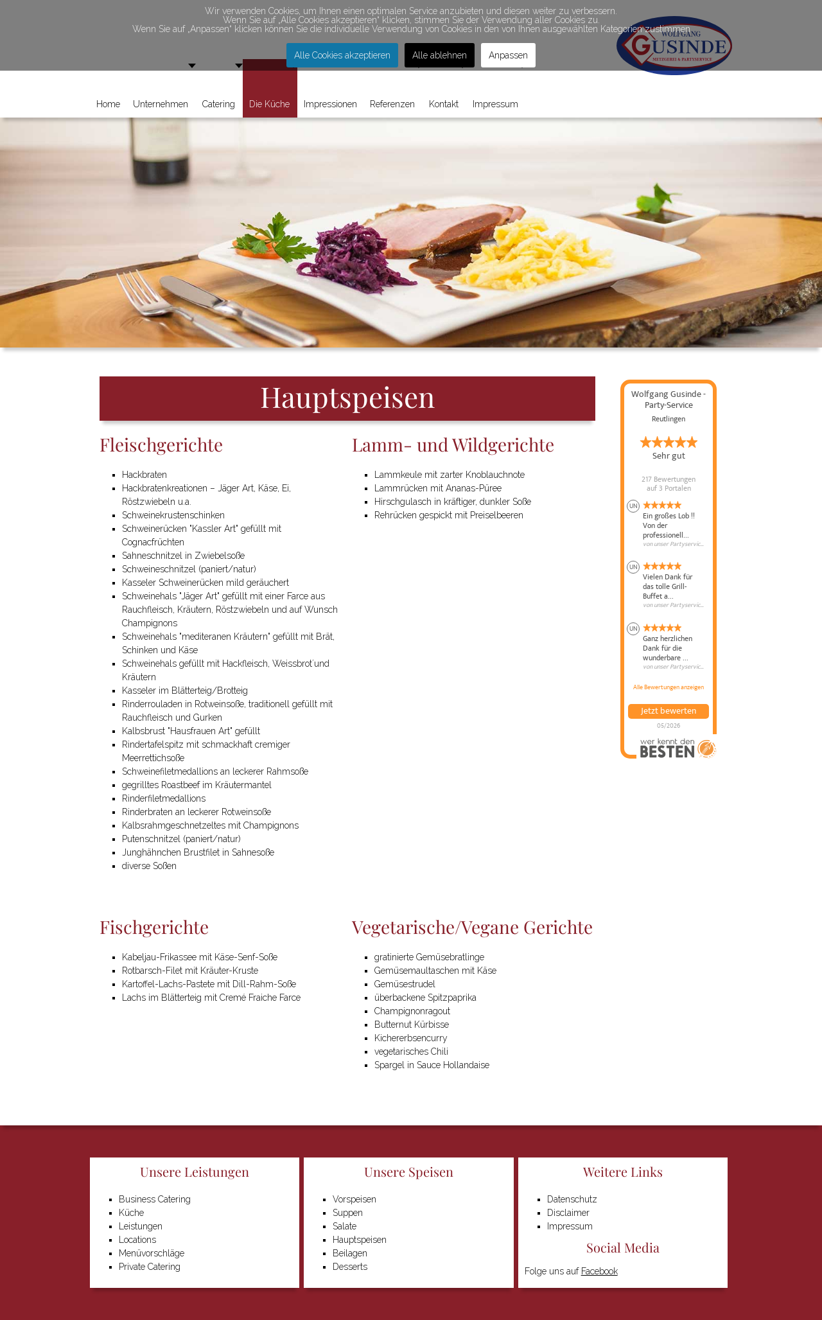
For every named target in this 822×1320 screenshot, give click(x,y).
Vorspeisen (354, 1199)
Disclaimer (568, 1213)
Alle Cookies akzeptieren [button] (342, 55)
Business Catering (155, 1199)
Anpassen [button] (508, 55)
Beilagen (350, 1253)
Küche (131, 1213)
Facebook (599, 1271)
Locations (137, 1240)
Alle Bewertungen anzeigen (668, 687)
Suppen (348, 1213)
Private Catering (149, 1267)
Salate (344, 1226)
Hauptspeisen (360, 1240)
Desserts (350, 1267)
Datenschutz (572, 1199)
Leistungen (140, 1226)
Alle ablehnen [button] (439, 55)
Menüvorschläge (151, 1253)
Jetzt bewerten (668, 711)
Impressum (570, 1226)
